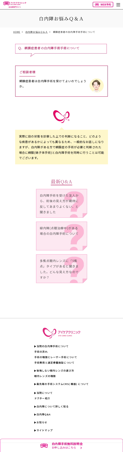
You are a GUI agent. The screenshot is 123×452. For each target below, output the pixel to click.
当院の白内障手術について (53, 346)
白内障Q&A (44, 414)
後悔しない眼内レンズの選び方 (55, 370)
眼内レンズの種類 (45, 376)
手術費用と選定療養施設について (54, 362)
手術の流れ (41, 351)
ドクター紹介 (42, 398)
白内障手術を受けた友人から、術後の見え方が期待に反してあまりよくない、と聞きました (59, 203)
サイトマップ (45, 430)
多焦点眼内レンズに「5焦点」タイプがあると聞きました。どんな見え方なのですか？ (59, 269)
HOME (16, 31)
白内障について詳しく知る (53, 406)
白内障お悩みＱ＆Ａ (36, 31)
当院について (45, 393)
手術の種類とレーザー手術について (55, 357)
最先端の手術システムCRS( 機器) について (63, 384)
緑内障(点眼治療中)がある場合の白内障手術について (59, 231)
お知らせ (42, 422)
